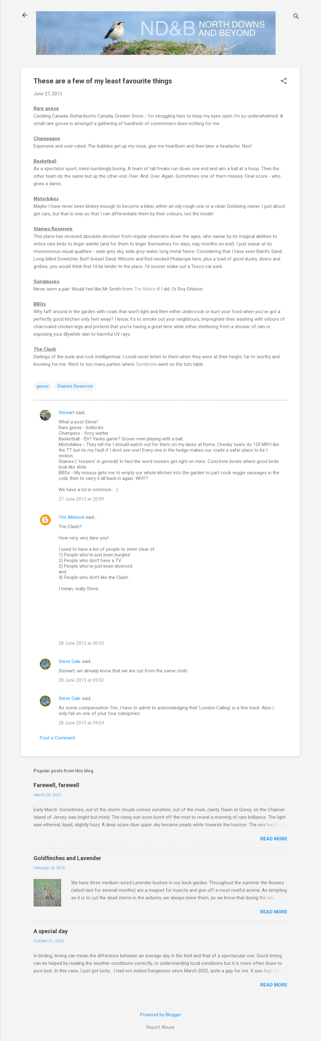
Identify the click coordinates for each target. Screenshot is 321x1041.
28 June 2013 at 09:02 (81, 680)
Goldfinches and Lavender (67, 858)
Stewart (67, 412)
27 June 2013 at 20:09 (81, 499)
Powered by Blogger (160, 1014)
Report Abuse (160, 1027)
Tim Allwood (71, 517)
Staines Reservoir (75, 386)
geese (42, 386)
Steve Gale (70, 661)
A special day (51, 931)
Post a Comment (57, 738)
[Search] (296, 17)
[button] (283, 81)
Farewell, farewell (56, 785)
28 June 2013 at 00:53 (81, 643)
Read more (273, 839)
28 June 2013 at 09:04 (81, 723)
